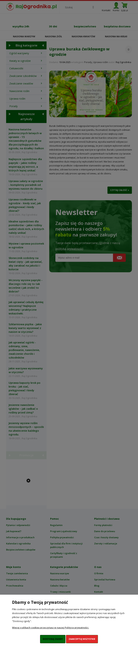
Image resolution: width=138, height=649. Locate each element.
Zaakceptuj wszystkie (82, 639)
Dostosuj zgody (53, 639)
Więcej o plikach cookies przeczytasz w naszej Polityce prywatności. (50, 627)
